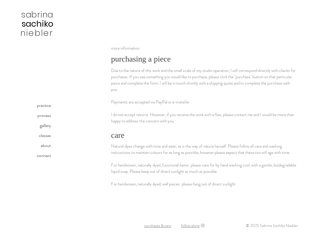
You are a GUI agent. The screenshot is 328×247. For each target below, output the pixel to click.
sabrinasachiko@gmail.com (75, 236)
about (46, 145)
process (44, 115)
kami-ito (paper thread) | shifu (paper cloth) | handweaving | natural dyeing (163, 236)
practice (44, 105)
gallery (45, 125)
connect (44, 155)
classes (45, 135)
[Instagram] (202, 225)
